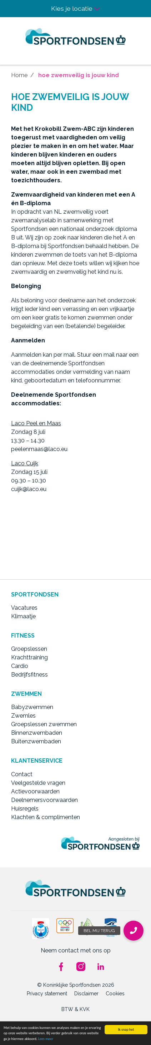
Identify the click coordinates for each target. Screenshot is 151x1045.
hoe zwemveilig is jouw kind (78, 75)
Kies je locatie (75, 8)
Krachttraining (29, 657)
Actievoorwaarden (35, 791)
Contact (21, 774)
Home (19, 75)
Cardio (19, 666)
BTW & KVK (75, 1009)
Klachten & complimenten (45, 817)
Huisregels (25, 808)
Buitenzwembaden (36, 741)
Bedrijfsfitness (29, 674)
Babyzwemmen (32, 707)
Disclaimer (86, 993)
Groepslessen (29, 648)
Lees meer (46, 1038)
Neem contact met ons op (76, 950)
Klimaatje (23, 616)
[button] (134, 931)
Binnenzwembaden (36, 732)
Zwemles (23, 715)
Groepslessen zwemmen (44, 724)
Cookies (115, 993)
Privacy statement (47, 993)
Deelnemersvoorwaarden (44, 800)
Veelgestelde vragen (38, 782)
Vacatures (24, 607)
